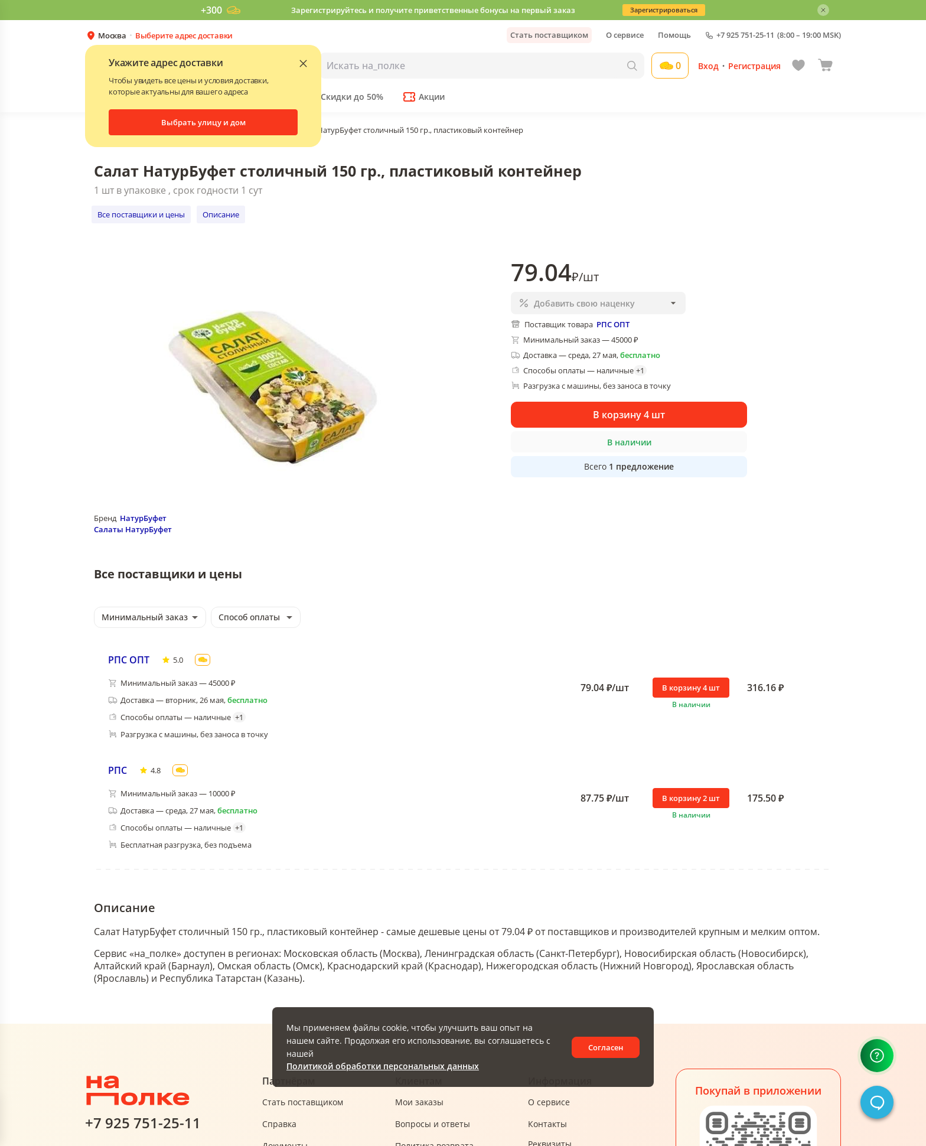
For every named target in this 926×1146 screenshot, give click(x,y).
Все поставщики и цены (141, 214)
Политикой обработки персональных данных (382, 1066)
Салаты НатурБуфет (133, 529)
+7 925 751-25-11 (745, 35)
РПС (117, 770)
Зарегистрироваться (663, 9)
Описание (221, 214)
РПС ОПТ (128, 660)
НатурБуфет (143, 518)
